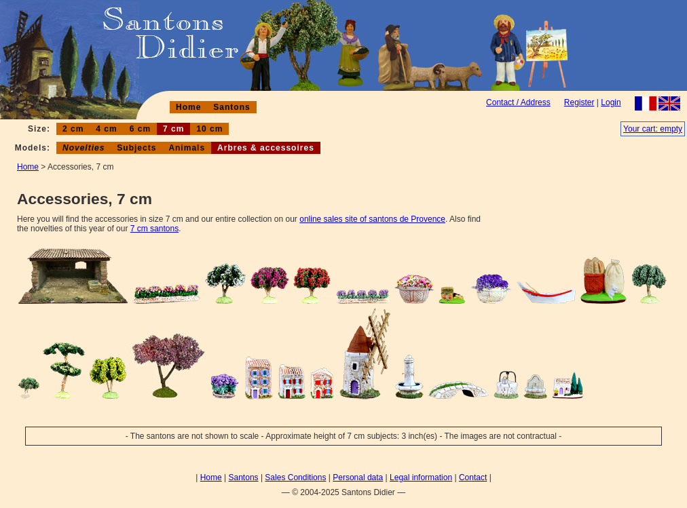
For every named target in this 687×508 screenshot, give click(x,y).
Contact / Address (518, 102)
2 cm (72, 129)
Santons (231, 107)
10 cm (209, 129)
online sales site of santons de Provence (372, 219)
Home (188, 107)
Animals (186, 148)
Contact (473, 477)
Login (610, 102)
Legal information (421, 477)
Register (579, 102)
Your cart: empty (652, 129)
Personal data (358, 477)
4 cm (106, 129)
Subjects (136, 148)
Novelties (83, 148)
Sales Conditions (295, 477)
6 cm (140, 129)
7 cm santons (154, 228)
